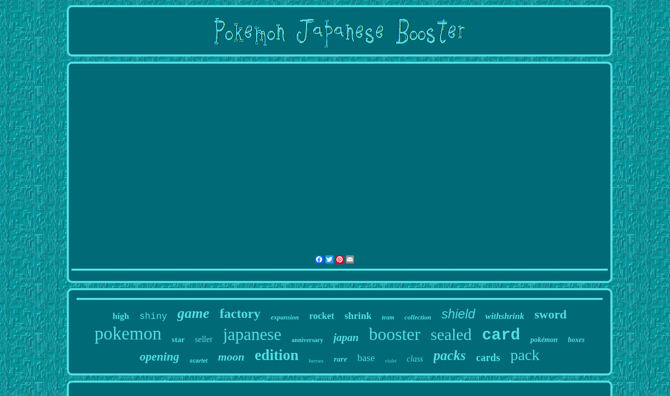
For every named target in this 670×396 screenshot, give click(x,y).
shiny (153, 316)
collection (417, 317)
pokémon (543, 340)
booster (394, 334)
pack (524, 354)
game (193, 313)
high (121, 316)
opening (159, 356)
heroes (316, 360)
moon (231, 356)
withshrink (505, 316)
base (366, 357)
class (415, 358)
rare (340, 359)
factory (239, 313)
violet (390, 361)
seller (204, 339)
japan (346, 337)
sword (550, 314)
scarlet (199, 360)
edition (277, 355)
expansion (285, 317)
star (178, 339)
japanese (252, 334)
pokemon (128, 334)
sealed (451, 334)
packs (450, 355)
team (388, 317)
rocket (321, 316)
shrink (357, 315)
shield (458, 314)
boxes (576, 340)
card (501, 335)
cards (488, 357)
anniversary (307, 340)
